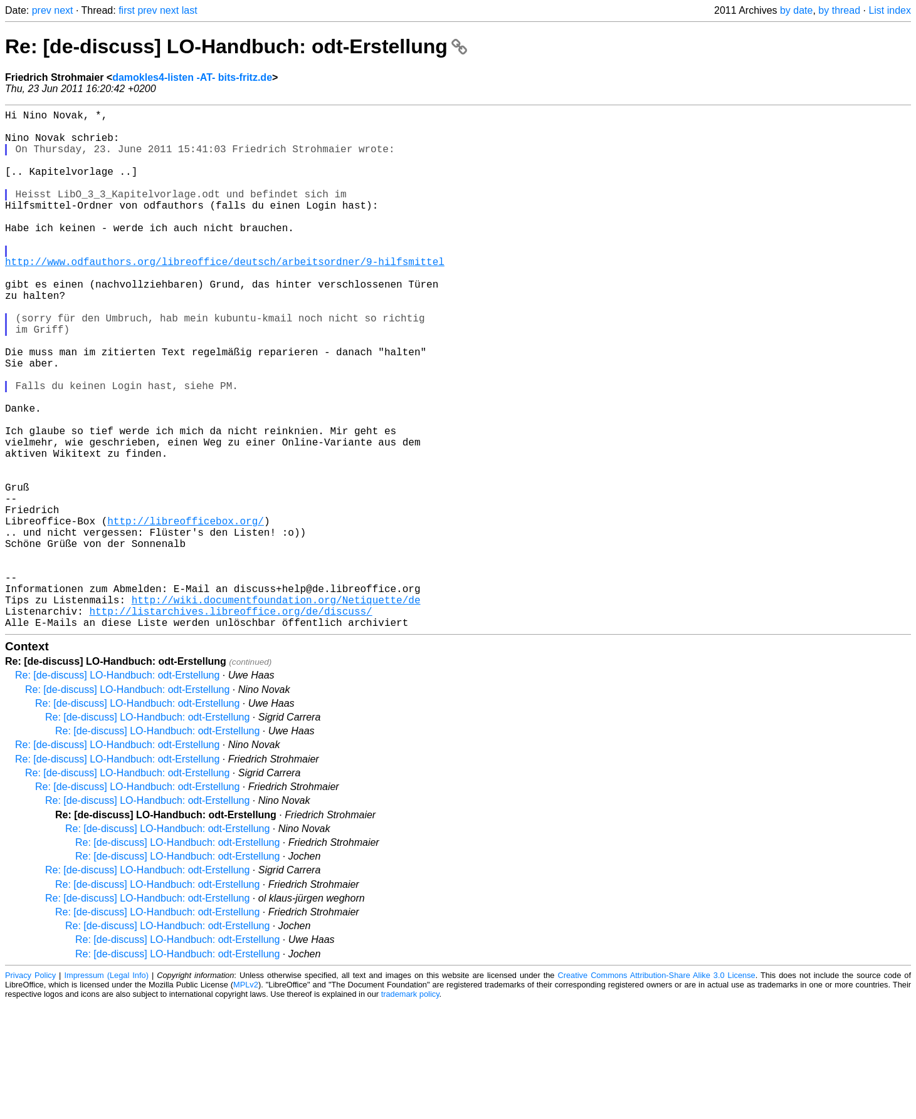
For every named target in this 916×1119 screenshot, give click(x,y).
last (189, 10)
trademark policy (410, 1109)
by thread (839, 10)
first (126, 10)
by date (796, 10)
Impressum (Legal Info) (106, 1090)
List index (889, 10)
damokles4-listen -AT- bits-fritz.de (192, 77)
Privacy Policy (30, 1090)
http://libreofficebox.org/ (185, 613)
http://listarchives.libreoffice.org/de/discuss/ (230, 724)
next (63, 10)
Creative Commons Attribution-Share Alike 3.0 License (656, 1090)
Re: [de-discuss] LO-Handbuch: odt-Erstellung (236, 46)
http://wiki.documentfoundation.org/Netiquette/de (276, 710)
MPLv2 (245, 1100)
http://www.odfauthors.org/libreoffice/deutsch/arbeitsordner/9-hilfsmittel (225, 296)
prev (41, 10)
